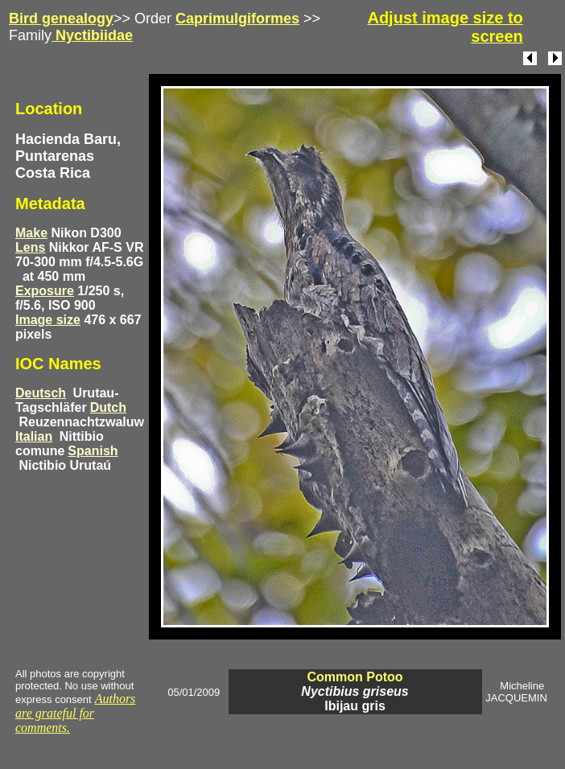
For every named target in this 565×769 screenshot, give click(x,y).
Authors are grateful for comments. (75, 713)
